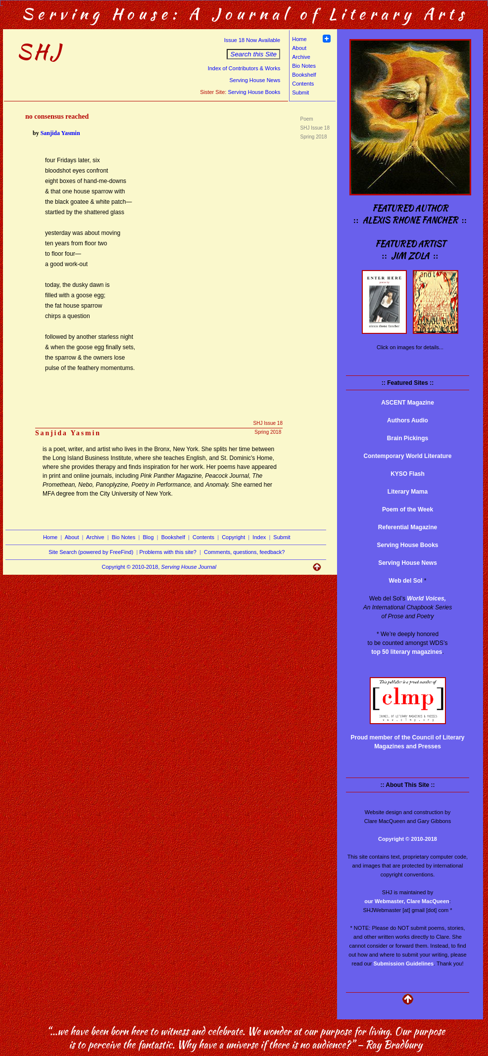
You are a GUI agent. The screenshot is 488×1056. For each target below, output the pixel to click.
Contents (303, 84)
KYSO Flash (407, 473)
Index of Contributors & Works (244, 68)
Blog (148, 537)
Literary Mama (408, 491)
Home (299, 39)
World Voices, (426, 598)
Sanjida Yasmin (60, 133)
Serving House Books (254, 92)
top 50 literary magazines (406, 651)
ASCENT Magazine (407, 402)
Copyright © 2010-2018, (159, 567)
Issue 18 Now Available (252, 40)
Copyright (233, 537)
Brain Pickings (407, 438)
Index (259, 537)
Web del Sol (406, 580)
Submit (300, 92)
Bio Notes (304, 66)
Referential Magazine (407, 527)
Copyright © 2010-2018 (407, 839)
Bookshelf (304, 75)
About (299, 48)
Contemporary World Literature (408, 456)
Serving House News (254, 80)
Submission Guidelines (404, 963)
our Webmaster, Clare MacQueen (406, 901)
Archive (301, 57)
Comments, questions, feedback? (244, 552)
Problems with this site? (167, 552)
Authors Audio (407, 420)
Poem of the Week (407, 509)
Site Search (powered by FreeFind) (91, 552)
